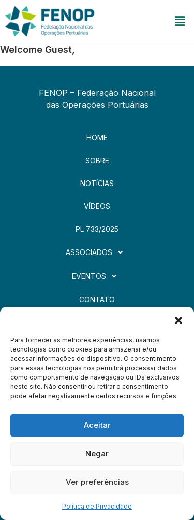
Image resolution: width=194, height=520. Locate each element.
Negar (97, 453)
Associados (97, 252)
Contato (97, 299)
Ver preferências (97, 482)
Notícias (97, 183)
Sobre (97, 160)
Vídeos (97, 206)
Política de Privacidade (97, 506)
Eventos (97, 276)
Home (97, 137)
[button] (178, 320)
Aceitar (97, 425)
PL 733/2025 (97, 228)
